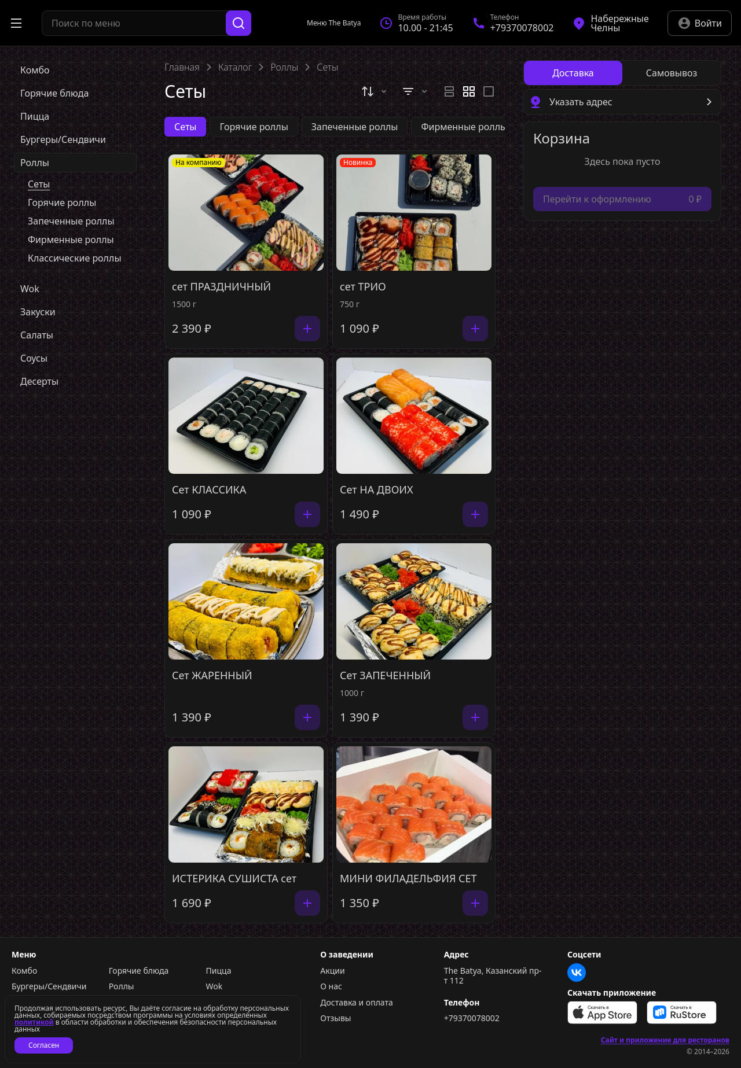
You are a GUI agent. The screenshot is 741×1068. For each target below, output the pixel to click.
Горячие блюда (139, 971)
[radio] (449, 91)
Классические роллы (75, 258)
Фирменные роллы (71, 239)
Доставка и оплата (356, 1002)
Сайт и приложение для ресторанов (665, 1040)
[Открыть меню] (16, 23)
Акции (332, 971)
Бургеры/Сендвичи (49, 986)
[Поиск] (238, 23)
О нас (331, 986)
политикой (34, 1022)
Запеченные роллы (71, 221)
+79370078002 (472, 1018)
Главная (182, 67)
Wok (214, 986)
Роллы (284, 67)
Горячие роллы (62, 202)
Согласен (43, 1045)
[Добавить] (307, 328)
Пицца (219, 971)
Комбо (24, 971)
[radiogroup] (469, 91)
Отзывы (335, 1018)
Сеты (39, 184)
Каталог (235, 67)
